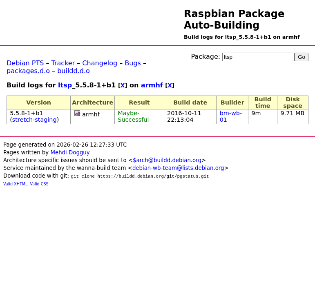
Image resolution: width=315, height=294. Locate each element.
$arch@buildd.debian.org (167, 160)
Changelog (99, 63)
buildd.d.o (73, 71)
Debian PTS (25, 63)
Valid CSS (39, 184)
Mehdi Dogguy (69, 152)
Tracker (63, 63)
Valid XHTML (15, 184)
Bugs (133, 63)
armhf (152, 85)
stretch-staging (34, 119)
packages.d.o (28, 71)
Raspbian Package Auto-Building (234, 19)
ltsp (65, 85)
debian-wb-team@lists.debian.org (178, 168)
